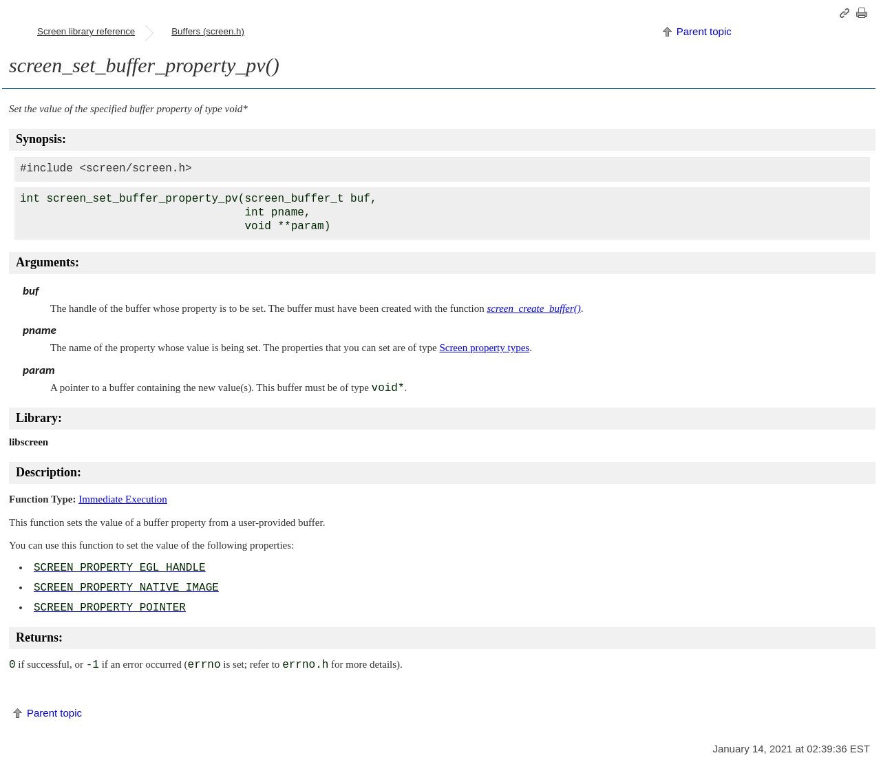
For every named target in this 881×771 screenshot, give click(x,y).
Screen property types (484, 347)
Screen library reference (86, 31)
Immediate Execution (122, 499)
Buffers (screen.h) (207, 31)
